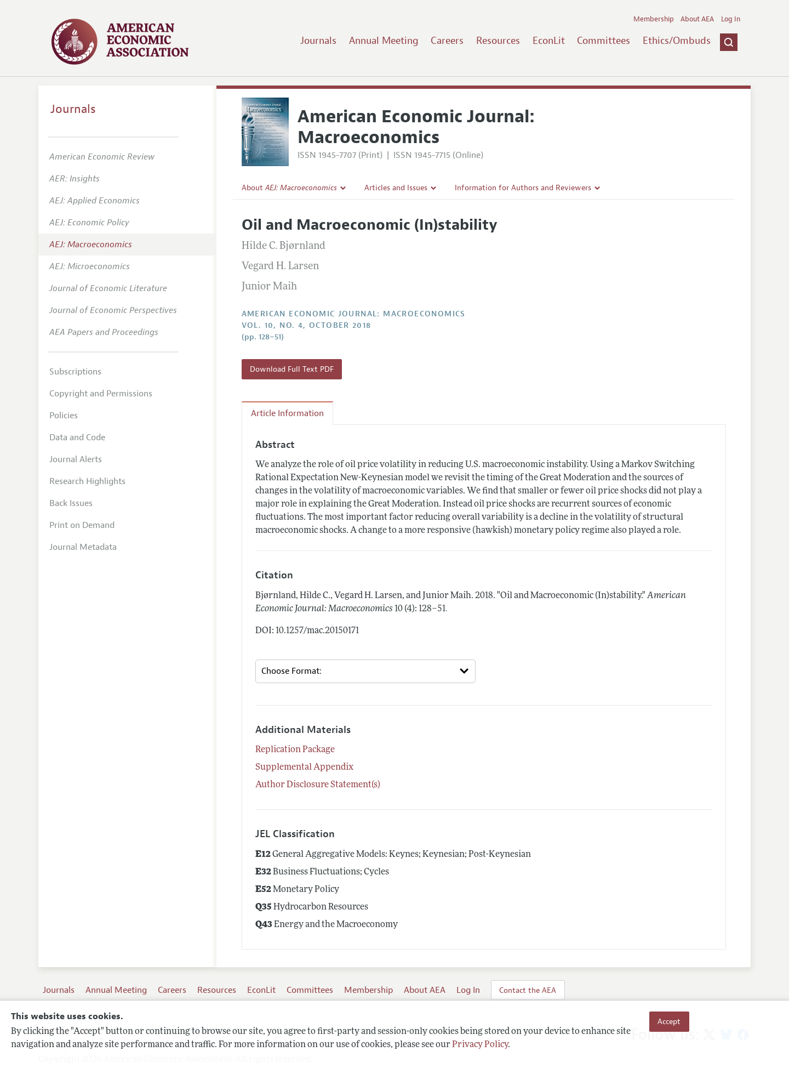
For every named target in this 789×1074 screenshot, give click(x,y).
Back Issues (71, 503)
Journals (318, 41)
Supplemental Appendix (304, 767)
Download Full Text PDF (292, 369)
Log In (730, 19)
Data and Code (77, 437)
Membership (653, 19)
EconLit (549, 41)
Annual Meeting (384, 41)
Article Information (287, 413)
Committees (603, 41)
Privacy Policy (480, 1045)
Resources (498, 41)
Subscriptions (75, 371)
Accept (669, 1021)
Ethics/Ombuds (677, 41)
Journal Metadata (83, 547)
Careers (447, 41)
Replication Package (295, 750)
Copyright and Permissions (100, 393)
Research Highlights (87, 481)
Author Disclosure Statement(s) (317, 785)
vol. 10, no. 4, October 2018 (306, 325)
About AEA (697, 19)
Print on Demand (82, 525)
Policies (63, 415)
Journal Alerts (75, 459)
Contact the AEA (527, 990)
